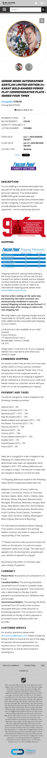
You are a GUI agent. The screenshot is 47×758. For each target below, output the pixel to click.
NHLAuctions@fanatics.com (14, 635)
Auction (27, 149)
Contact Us (23, 671)
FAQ (42, 665)
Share (17, 155)
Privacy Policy (29, 665)
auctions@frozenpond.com (13, 290)
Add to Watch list (23, 110)
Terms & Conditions (11, 665)
